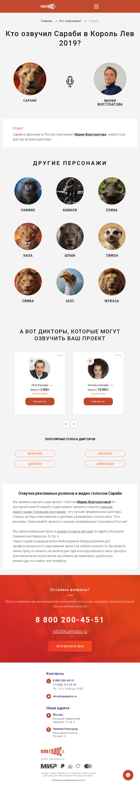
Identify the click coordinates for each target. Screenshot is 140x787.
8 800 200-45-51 (70, 620)
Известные (105, 464)
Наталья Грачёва (98, 385)
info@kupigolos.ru (70, 631)
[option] (39, 383)
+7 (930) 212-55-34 (64, 684)
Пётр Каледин (40, 385)
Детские (35, 464)
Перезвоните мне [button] (70, 646)
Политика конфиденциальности (68, 780)
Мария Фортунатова (90, 134)
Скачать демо (40, 393)
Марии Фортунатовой (94, 502)
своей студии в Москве (75, 531)
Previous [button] (66, 424)
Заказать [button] (39, 401)
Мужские (35, 453)
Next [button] (73, 424)
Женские (105, 453)
